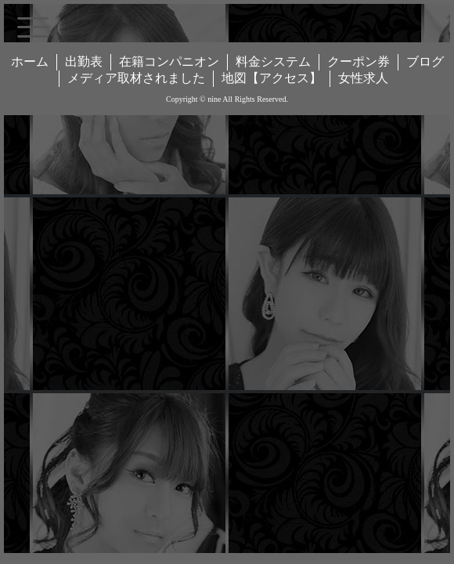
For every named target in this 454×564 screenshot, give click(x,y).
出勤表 (84, 61)
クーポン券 (358, 61)
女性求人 (363, 78)
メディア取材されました (136, 78)
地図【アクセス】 (272, 78)
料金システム (273, 61)
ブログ (425, 61)
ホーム (30, 61)
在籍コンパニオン (169, 61)
